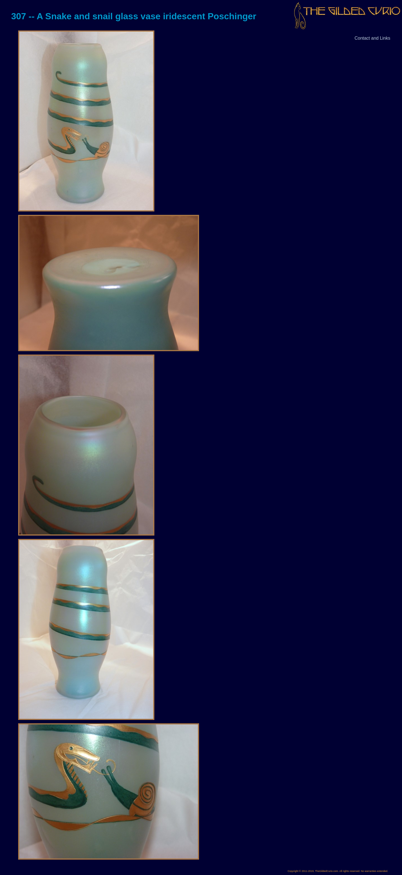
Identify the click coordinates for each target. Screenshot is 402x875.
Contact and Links (372, 38)
